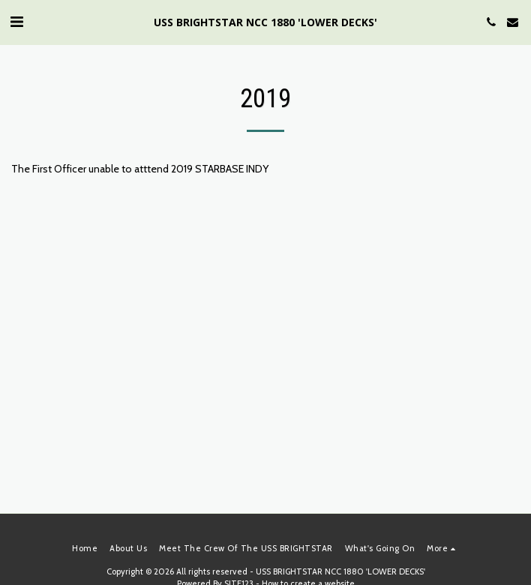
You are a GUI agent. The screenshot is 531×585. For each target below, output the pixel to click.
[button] (16, 22)
